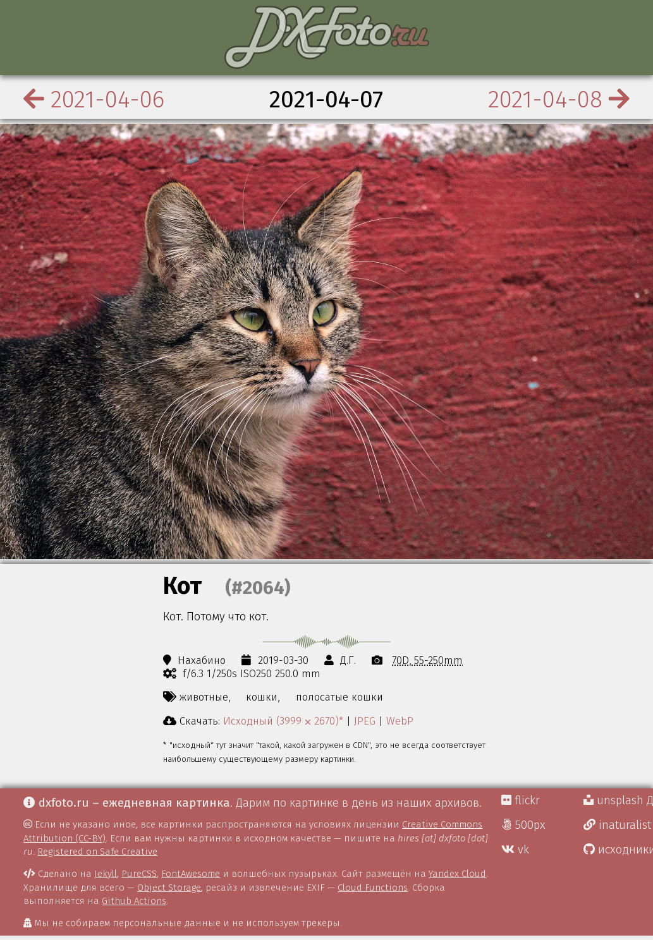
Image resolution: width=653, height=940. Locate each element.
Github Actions (134, 901)
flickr (520, 800)
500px (523, 825)
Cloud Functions (373, 887)
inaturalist (617, 825)
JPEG (364, 720)
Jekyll (105, 873)
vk (515, 850)
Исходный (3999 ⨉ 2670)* (283, 720)
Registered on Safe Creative (97, 851)
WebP (399, 720)
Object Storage (169, 887)
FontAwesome (190, 873)
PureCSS (139, 873)
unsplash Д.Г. (618, 800)
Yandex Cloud (457, 873)
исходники (618, 850)
